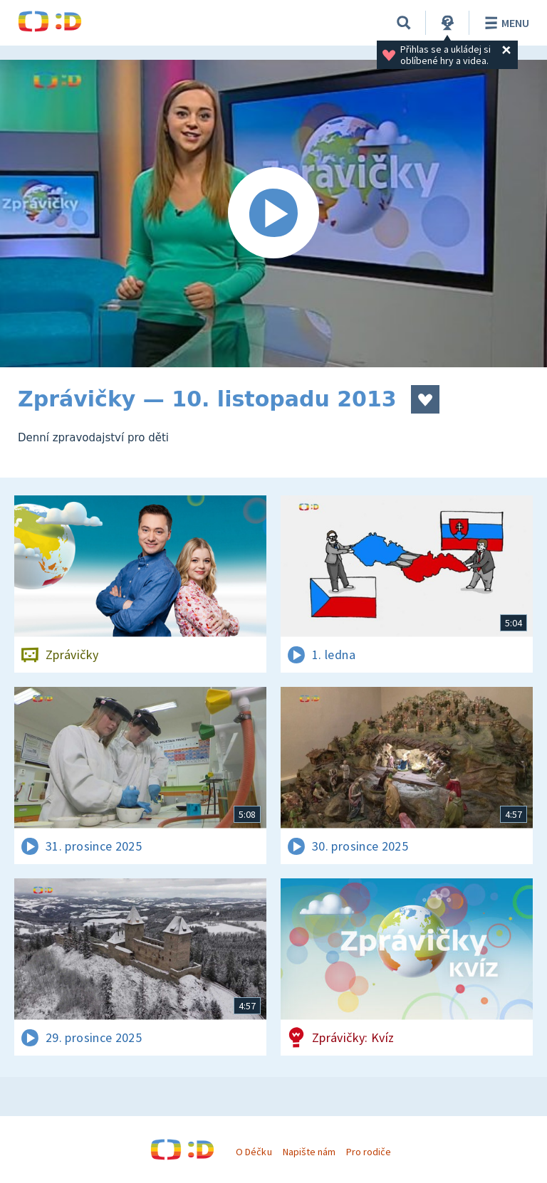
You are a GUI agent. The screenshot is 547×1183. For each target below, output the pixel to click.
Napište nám (309, 1151)
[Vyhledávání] (403, 23)
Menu (504, 22)
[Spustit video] (273, 213)
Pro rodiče (368, 1151)
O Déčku (253, 1151)
